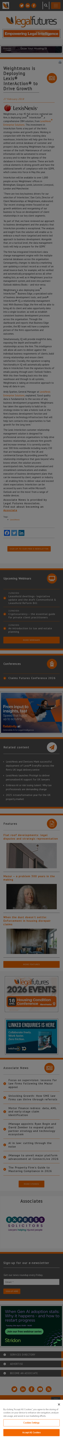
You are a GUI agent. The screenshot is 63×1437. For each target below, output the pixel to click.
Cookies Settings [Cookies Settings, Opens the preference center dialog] (31, 1426)
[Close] (59, 1408)
